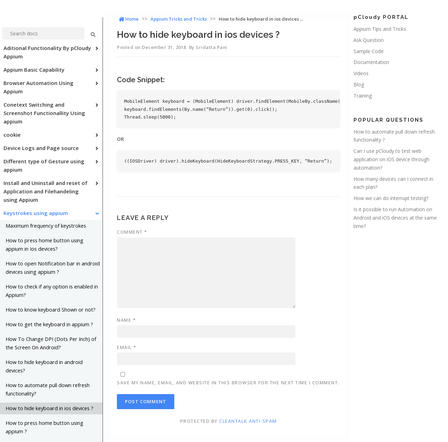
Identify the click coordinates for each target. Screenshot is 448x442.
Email (126, 347)
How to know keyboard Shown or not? (51, 309)
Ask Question (369, 40)
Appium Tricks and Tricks (178, 19)
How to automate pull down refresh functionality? (48, 389)
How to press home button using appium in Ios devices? (44, 244)
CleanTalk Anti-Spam (248, 421)
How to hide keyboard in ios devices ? (49, 408)
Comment (132, 232)
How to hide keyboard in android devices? (44, 366)
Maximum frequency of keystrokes (46, 225)
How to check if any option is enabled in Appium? (52, 290)
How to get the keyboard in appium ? (49, 324)
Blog (359, 84)
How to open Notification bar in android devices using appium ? (53, 267)
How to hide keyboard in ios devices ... (261, 19)
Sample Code (369, 51)
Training (363, 95)
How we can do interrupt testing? (391, 198)
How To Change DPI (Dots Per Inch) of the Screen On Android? (51, 343)
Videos (361, 73)
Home (129, 19)
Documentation (371, 62)
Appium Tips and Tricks (380, 29)
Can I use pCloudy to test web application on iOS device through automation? (391, 159)
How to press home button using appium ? (44, 427)
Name (126, 320)
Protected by (228, 421)
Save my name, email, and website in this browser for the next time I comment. (228, 382)
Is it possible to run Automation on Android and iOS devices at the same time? (395, 217)
